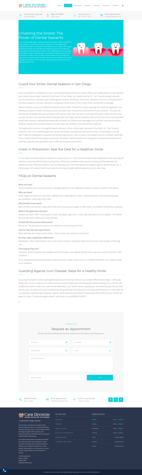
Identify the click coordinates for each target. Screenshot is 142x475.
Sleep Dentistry (61, 437)
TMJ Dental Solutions (63, 441)
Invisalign (77, 5)
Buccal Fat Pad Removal (64, 433)
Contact (116, 5)
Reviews (87, 5)
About (59, 5)
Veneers (58, 424)
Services (68, 5)
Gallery (96, 5)
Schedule (106, 5)
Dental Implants (61, 428)
